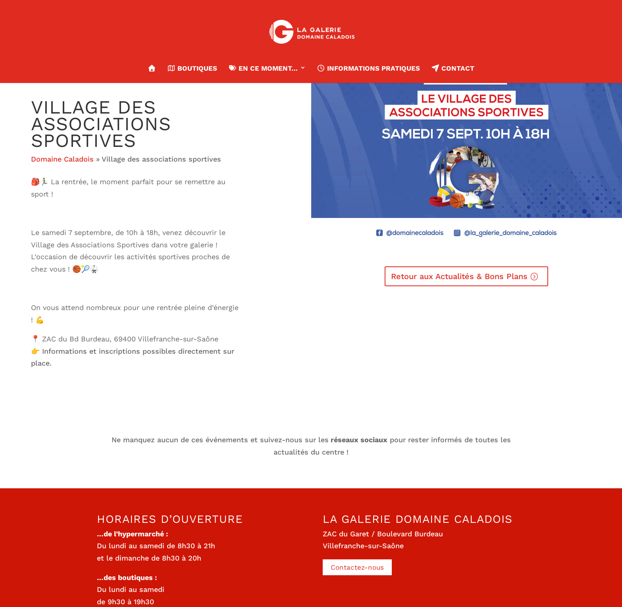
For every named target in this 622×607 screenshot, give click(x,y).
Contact (452, 68)
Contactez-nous (357, 567)
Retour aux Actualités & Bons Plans (459, 276)
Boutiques (192, 68)
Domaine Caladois (62, 159)
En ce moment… (263, 68)
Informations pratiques (368, 68)
